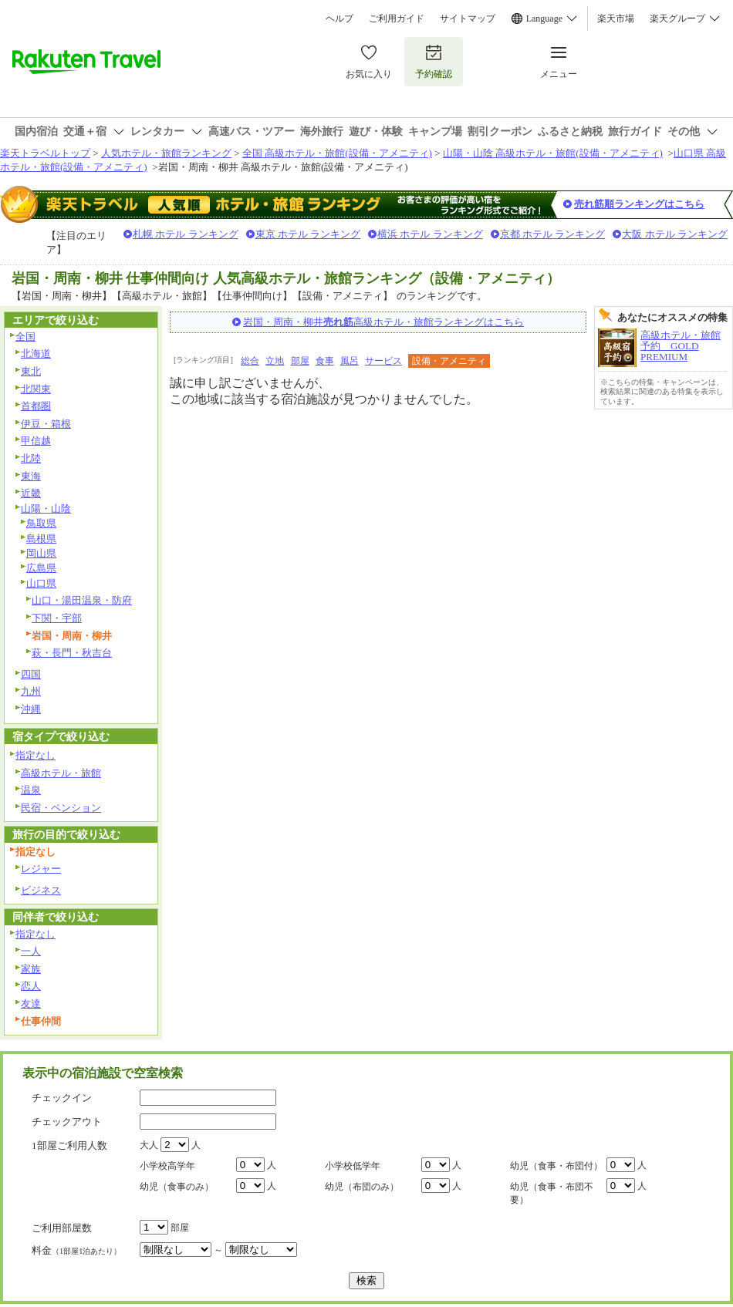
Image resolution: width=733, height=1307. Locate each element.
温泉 (31, 790)
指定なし (35, 755)
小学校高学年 (167, 1165)
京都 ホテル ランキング (553, 234)
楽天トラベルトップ (45, 153)
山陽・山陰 (46, 508)
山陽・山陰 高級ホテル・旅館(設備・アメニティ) (553, 153)
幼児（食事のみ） (177, 1186)
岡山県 (41, 553)
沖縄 (31, 709)
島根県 (41, 538)
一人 (31, 951)
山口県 (41, 583)
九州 (31, 691)
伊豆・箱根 (46, 423)
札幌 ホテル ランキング (185, 234)
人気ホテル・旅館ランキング (166, 153)
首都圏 (36, 406)
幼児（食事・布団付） (556, 1165)
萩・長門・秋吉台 (72, 653)
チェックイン (62, 1097)
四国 (31, 674)
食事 (325, 360)
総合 (250, 360)
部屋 (300, 360)
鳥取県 (41, 523)
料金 (76, 1250)
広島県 (41, 568)
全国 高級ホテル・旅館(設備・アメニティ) (337, 153)
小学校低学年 (352, 1165)
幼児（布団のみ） (362, 1186)
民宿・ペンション (61, 808)
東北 (31, 371)
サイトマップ (467, 18)
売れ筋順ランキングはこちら (639, 204)
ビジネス (41, 890)
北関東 (36, 389)
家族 (31, 969)
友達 (31, 1003)
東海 (31, 476)
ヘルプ (339, 18)
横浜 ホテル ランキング (430, 234)
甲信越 (36, 440)
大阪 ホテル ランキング (675, 234)
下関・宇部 (57, 618)
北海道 (36, 353)
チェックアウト (67, 1121)
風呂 (349, 360)
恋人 (31, 986)
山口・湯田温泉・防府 (82, 600)
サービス (383, 360)
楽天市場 (615, 18)
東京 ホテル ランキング (308, 234)
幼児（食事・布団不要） (551, 1193)
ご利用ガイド (396, 18)
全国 (25, 336)
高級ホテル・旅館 (61, 773)
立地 (274, 360)
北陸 (31, 458)
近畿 (31, 493)
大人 (149, 1145)
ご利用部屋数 (62, 1228)
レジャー (41, 868)
